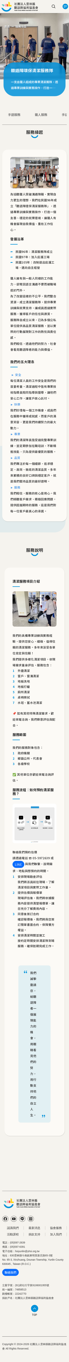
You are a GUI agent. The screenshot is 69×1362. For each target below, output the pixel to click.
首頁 (7, 26)
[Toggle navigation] (65, 6)
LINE (18, 864)
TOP (34, 1314)
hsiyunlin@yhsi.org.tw (27, 1251)
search (53, 6)
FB (5, 1219)
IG (31, 1219)
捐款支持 (34, 1234)
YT (14, 1219)
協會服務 (56, 1227)
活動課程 (13, 1234)
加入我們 (56, 1234)
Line (22, 1219)
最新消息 (34, 1227)
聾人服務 (41, 114)
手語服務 (14, 114)
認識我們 (13, 1227)
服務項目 (20, 26)
